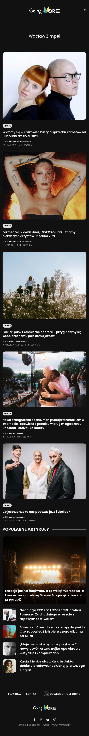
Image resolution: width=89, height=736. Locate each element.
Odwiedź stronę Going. (65, 694)
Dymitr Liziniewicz (19, 341)
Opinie (7, 325)
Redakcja (14, 694)
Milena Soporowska (20, 142)
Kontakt (32, 694)
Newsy (7, 125)
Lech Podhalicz (17, 433)
